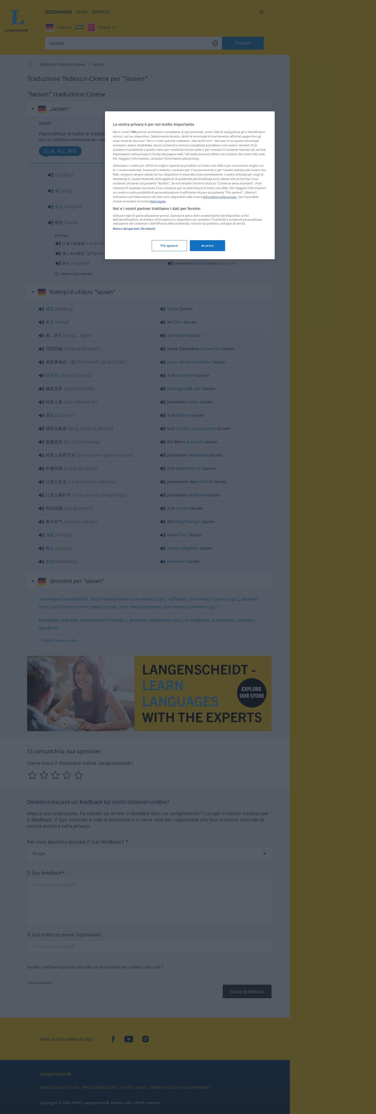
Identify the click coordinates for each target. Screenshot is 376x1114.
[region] (190, 185)
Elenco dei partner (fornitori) (134, 229)
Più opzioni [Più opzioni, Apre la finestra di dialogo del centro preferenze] (169, 245)
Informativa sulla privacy (220, 197)
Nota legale (158, 201)
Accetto (207, 245)
